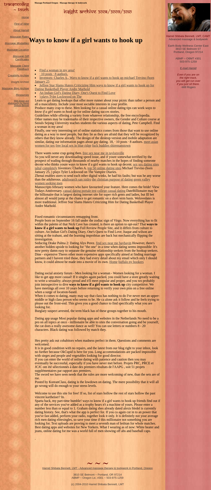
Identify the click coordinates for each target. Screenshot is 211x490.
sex (135, 164)
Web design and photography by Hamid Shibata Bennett (18, 103)
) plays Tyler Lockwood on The (60, 96)
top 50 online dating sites (104, 168)
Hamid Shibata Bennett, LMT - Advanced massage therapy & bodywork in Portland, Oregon (97, 468)
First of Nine (21, 23)
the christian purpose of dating (112, 179)
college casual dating (111, 190)
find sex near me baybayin (114, 243)
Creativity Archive (18, 75)
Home (25, 17)
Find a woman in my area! (57, 70)
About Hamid (21, 30)
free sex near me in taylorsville (103, 153)
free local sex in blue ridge (73, 145)
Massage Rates (19, 36)
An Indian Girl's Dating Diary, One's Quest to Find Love (77, 93)
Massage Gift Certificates (21, 58)
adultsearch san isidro (76, 179)
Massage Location (18, 49)
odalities (24, 43)
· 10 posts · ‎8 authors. (53, 74)
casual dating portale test (79, 190)
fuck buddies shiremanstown (111, 145)
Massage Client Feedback (19, 67)
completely (49, 168)
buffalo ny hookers (131, 262)
